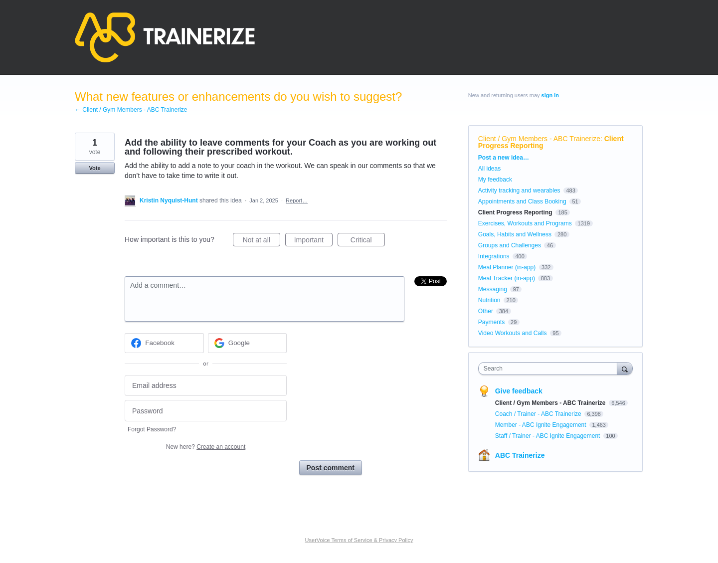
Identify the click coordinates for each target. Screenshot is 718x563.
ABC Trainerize (520, 455)
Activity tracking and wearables (519, 190)
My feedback (495, 179)
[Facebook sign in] (164, 343)
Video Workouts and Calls (512, 333)
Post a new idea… (503, 157)
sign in (550, 95)
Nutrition (489, 300)
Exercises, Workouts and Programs (525, 223)
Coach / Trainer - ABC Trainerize (539, 413)
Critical (368, 241)
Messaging (492, 289)
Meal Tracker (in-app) (506, 278)
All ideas (489, 168)
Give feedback (518, 391)
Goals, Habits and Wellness (514, 234)
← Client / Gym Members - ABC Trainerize (131, 109)
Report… (297, 200)
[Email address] (206, 385)
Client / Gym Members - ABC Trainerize (539, 139)
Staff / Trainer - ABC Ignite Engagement (548, 435)
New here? (205, 446)
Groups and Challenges (509, 245)
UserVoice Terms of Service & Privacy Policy (359, 540)
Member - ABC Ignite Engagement (541, 424)
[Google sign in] (247, 343)
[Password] (206, 410)
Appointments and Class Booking (522, 201)
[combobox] (550, 368)
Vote (94, 168)
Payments (491, 322)
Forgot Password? (152, 429)
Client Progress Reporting (515, 212)
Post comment (331, 468)
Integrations (494, 256)
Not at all (261, 241)
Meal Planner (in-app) (507, 267)
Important (313, 241)
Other (485, 311)
